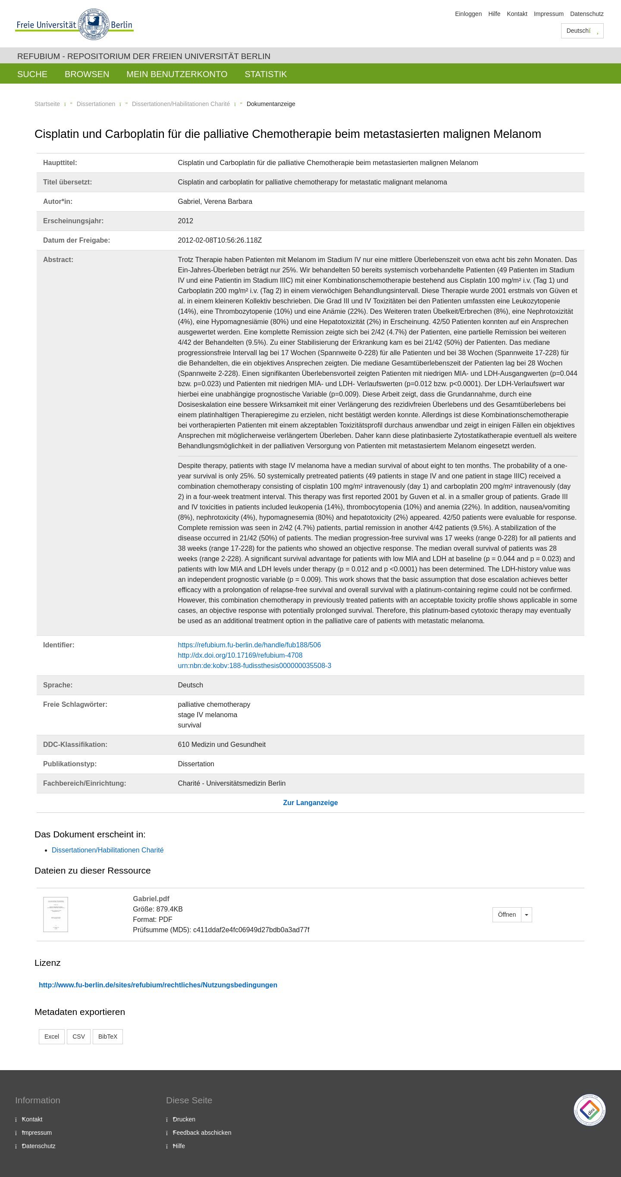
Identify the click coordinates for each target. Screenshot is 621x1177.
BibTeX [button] (107, 1036)
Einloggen (468, 13)
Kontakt (517, 13)
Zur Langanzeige (310, 802)
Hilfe (494, 13)
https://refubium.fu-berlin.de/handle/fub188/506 (249, 645)
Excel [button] (51, 1036)
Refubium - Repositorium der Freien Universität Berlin (143, 56)
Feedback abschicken (202, 1132)
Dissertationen (96, 103)
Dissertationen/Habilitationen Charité (181, 103)
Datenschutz (587, 13)
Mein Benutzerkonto (176, 74)
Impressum (549, 13)
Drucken (184, 1119)
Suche (32, 74)
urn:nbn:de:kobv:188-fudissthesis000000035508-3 (255, 665)
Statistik (266, 74)
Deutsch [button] (583, 30)
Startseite (47, 103)
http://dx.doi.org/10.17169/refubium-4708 (240, 655)
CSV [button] (78, 1036)
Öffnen (507, 914)
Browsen (87, 74)
